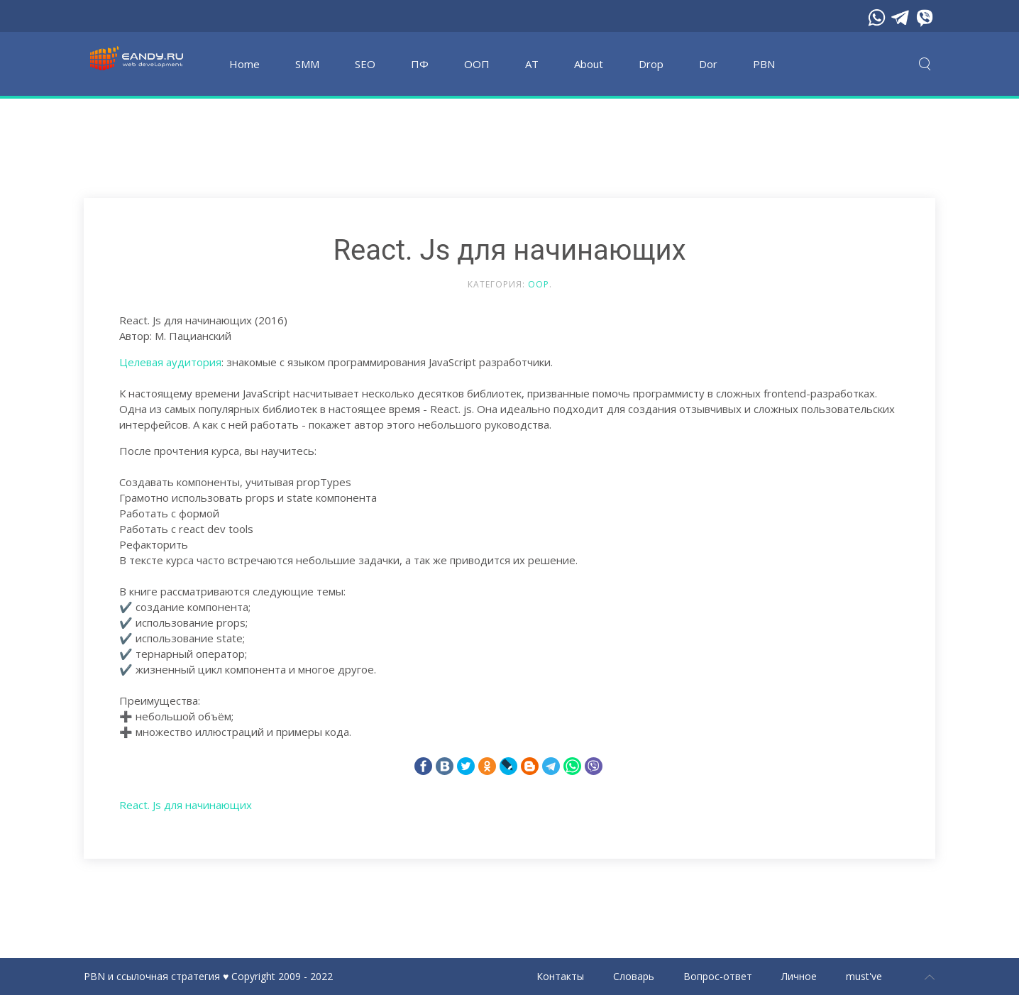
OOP (538, 284)
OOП (477, 64)
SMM (307, 64)
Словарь (633, 976)
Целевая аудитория (170, 362)
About (588, 64)
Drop (651, 64)
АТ (532, 64)
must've (864, 976)
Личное (799, 976)
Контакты (560, 976)
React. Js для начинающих (185, 805)
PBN (764, 64)
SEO (365, 64)
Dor (708, 64)
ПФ (420, 64)
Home (244, 64)
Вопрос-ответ (717, 976)
